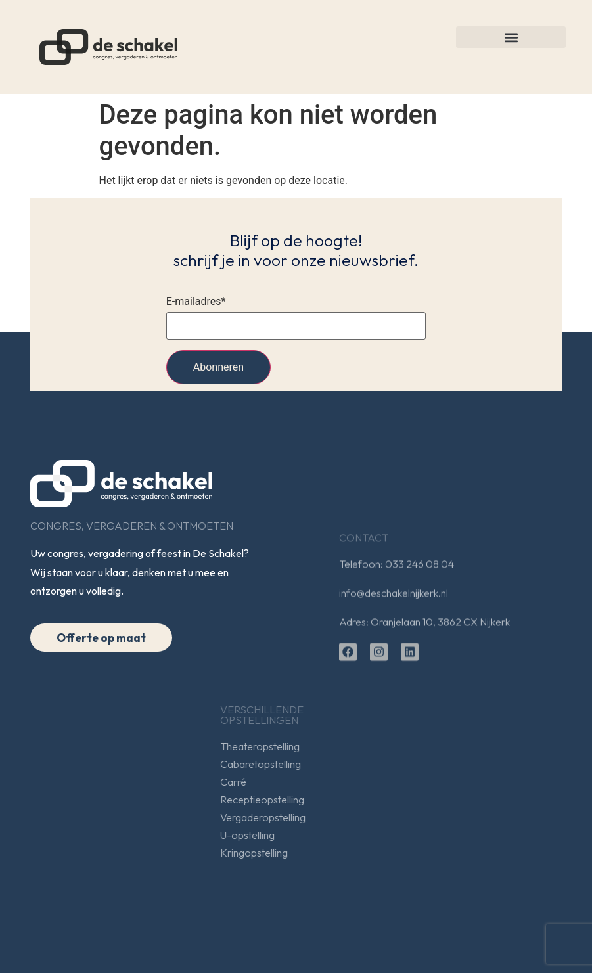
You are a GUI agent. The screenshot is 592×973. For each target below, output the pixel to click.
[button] (511, 37)
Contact (363, 584)
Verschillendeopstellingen (414, 715)
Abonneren (218, 367)
